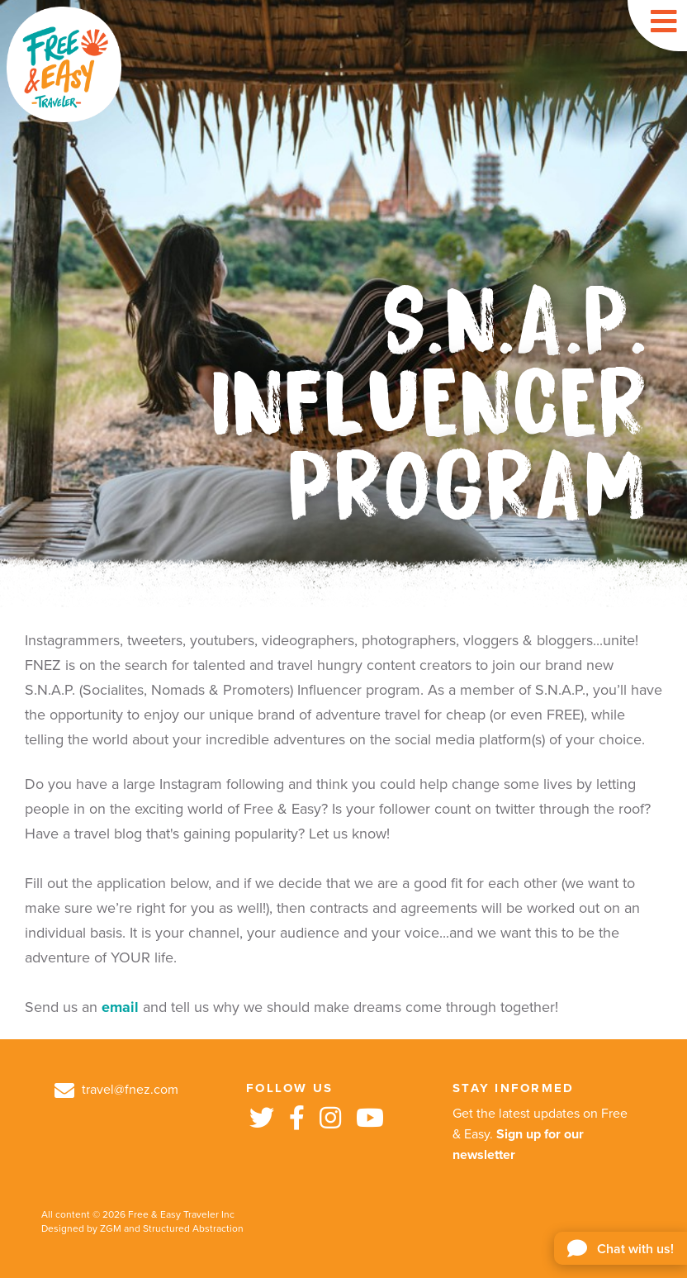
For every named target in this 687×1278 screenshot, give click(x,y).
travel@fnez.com (116, 1089)
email (120, 1007)
